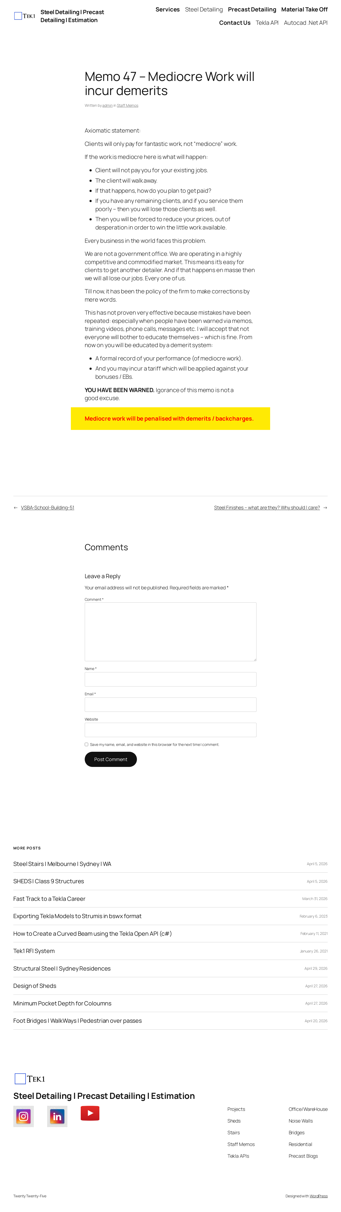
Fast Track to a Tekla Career (49, 898)
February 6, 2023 (314, 916)
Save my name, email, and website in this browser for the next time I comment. (154, 744)
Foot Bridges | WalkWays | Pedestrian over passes (77, 1020)
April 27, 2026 (316, 985)
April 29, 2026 (316, 968)
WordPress (319, 1195)
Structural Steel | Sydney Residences (62, 968)
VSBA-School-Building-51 (47, 507)
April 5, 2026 (317, 863)
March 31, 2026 (315, 898)
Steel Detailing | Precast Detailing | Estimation (72, 16)
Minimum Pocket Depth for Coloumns (62, 1003)
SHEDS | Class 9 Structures (48, 881)
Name (91, 668)
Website (91, 719)
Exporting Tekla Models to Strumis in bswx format (77, 916)
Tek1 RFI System (34, 951)
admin (107, 105)
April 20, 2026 (316, 1020)
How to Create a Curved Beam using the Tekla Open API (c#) (92, 933)
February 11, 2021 (314, 933)
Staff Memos (127, 105)
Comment (94, 599)
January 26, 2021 (314, 951)
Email (90, 693)
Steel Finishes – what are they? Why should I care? (267, 507)
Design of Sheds (34, 986)
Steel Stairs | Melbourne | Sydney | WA (62, 864)
